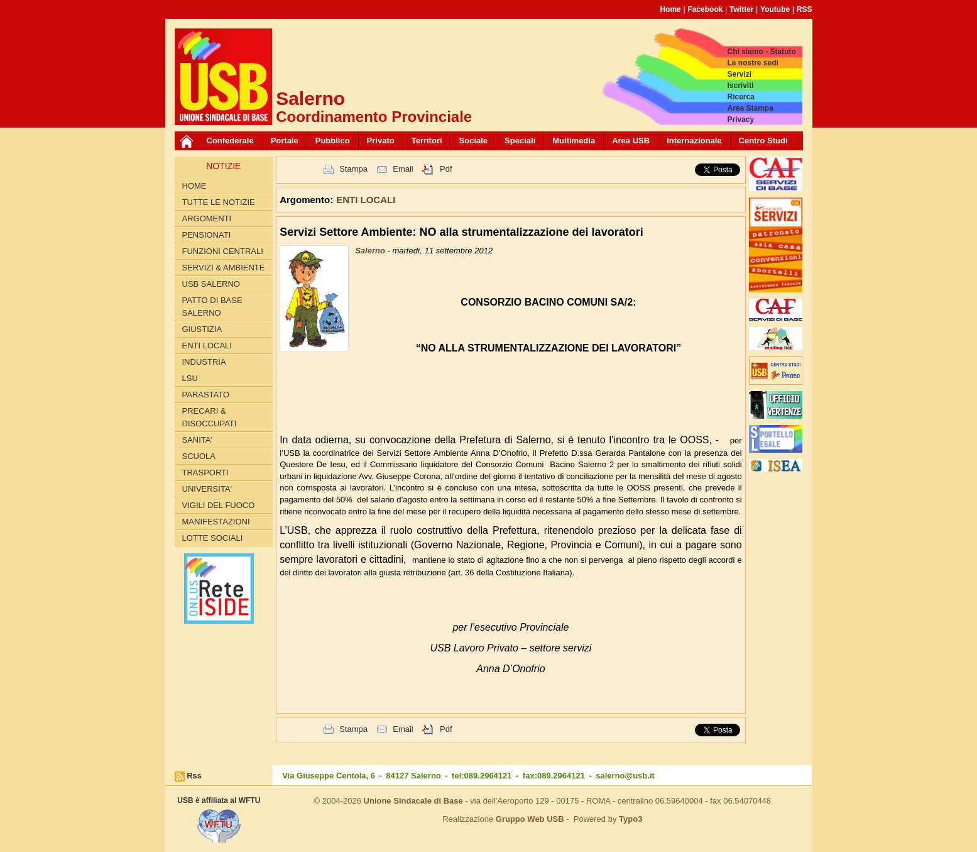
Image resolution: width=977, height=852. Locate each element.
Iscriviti (740, 85)
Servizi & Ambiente (223, 267)
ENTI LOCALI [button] (365, 199)
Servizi (739, 74)
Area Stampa (750, 108)
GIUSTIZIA (202, 329)
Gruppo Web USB (530, 819)
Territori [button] (427, 140)
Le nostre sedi (752, 62)
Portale (284, 140)
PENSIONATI (206, 235)
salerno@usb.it (625, 775)
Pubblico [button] (332, 140)
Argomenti (207, 218)
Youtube (775, 9)
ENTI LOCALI (207, 345)
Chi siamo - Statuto (761, 51)
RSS (804, 9)
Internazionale (694, 140)
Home (670, 9)
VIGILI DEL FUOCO (218, 505)
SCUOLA (199, 456)
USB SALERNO (211, 284)
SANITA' (197, 440)
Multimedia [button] (573, 140)
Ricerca (740, 96)
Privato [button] (381, 140)
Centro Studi (763, 140)
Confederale (230, 140)
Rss (194, 775)
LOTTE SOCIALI (212, 538)
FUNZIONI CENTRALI (222, 251)
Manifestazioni (216, 521)
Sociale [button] (473, 140)
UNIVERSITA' (207, 489)
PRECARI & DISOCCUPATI (209, 417)
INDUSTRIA (204, 362)
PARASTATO (206, 394)
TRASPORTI (205, 472)
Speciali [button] (520, 140)
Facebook (705, 9)
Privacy (740, 119)
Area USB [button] (631, 140)
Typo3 (630, 819)
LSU (190, 378)
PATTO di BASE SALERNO (212, 307)
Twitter (741, 9)
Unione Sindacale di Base (413, 800)
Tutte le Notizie (218, 202)
